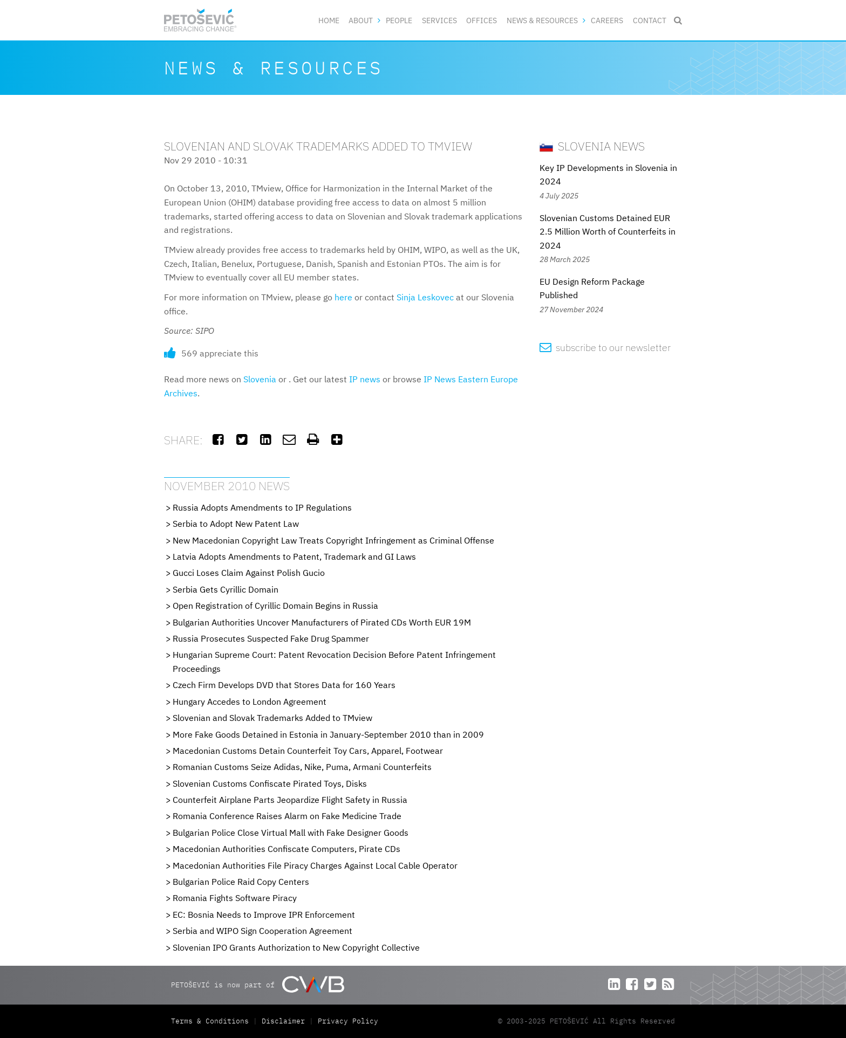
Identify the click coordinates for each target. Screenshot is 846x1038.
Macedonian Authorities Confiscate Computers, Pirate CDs (286, 848)
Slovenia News (592, 146)
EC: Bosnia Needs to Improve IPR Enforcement (264, 914)
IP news (364, 379)
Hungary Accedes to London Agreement (249, 701)
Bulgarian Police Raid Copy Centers (241, 881)
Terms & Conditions (212, 1021)
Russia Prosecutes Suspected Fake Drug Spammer (271, 638)
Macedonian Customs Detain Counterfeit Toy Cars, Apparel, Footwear (308, 750)
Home (328, 20)
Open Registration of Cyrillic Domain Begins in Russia (275, 605)
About (361, 20)
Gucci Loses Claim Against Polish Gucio (249, 572)
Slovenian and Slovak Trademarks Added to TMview (272, 717)
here (343, 297)
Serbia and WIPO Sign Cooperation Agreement (262, 930)
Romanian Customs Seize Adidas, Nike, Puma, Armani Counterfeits (302, 766)
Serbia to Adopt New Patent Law (236, 523)
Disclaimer (283, 1021)
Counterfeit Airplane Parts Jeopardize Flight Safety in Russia (290, 799)
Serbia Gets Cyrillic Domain (225, 589)
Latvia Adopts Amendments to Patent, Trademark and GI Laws (294, 556)
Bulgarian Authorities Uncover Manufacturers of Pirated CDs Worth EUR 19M (322, 622)
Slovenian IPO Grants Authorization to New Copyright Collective (296, 947)
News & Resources (542, 20)
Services (439, 20)
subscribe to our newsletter (605, 347)
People (399, 20)
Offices (481, 20)
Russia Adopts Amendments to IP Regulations (262, 507)
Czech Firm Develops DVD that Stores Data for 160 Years (284, 684)
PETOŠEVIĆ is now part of (257, 984)
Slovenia (259, 379)
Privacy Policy (348, 1021)
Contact (649, 20)
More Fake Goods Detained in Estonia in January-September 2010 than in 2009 (328, 734)
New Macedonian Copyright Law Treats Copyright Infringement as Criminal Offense (333, 540)
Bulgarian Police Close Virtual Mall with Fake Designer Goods (290, 832)
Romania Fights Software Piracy (235, 897)
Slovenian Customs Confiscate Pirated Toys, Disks (270, 783)
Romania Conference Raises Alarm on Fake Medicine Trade (287, 815)
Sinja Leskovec (425, 297)
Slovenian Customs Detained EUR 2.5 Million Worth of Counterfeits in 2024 (608, 231)
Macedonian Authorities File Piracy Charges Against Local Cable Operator (315, 865)
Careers (607, 20)
